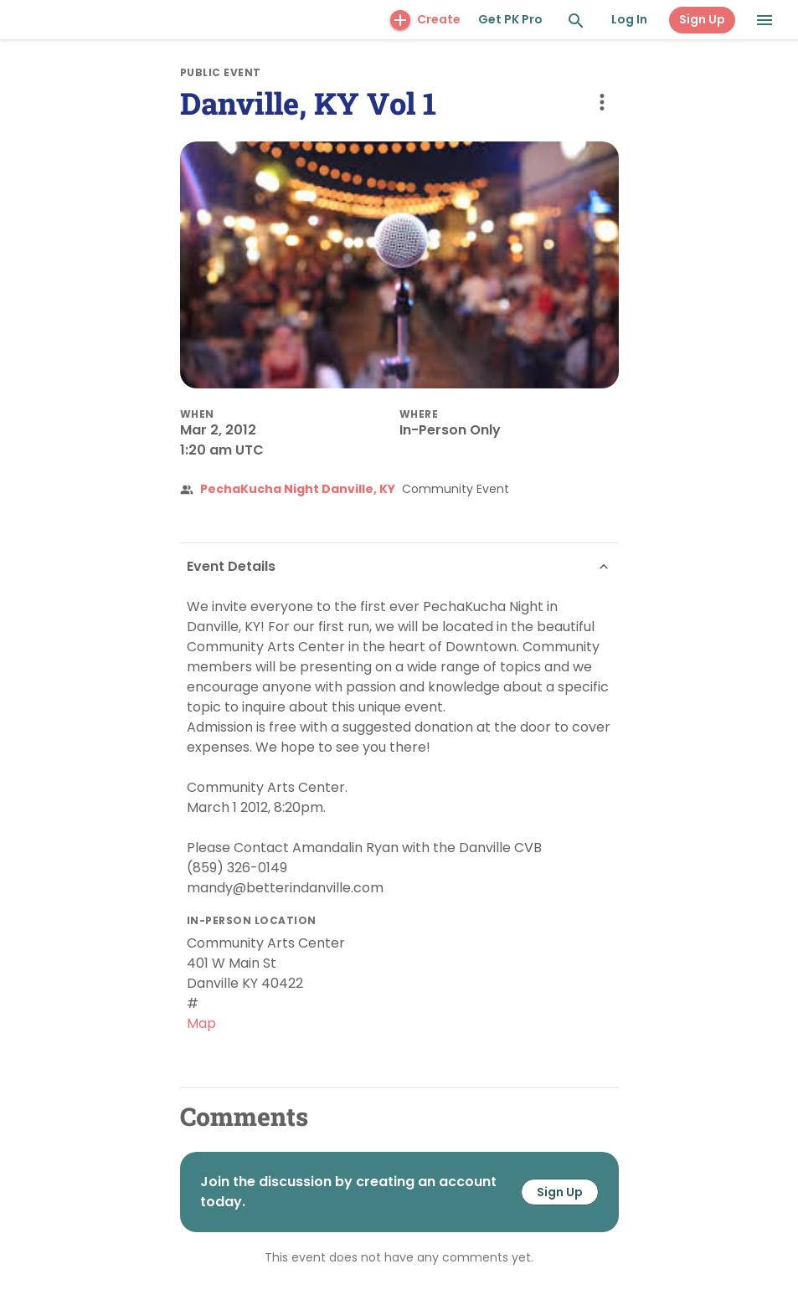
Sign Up (702, 19)
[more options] (602, 102)
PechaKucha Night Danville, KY (297, 488)
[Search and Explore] (576, 21)
